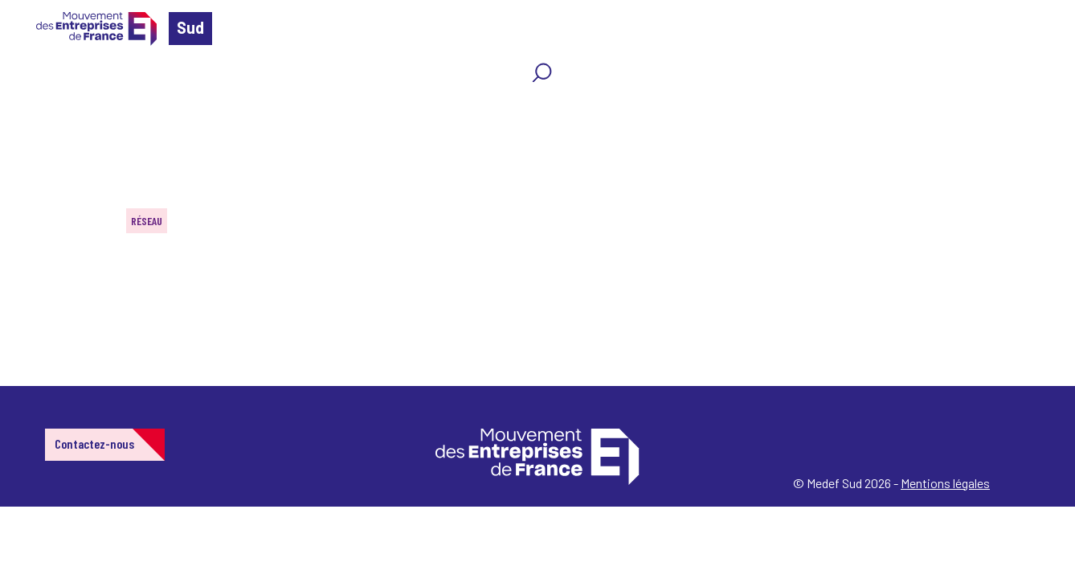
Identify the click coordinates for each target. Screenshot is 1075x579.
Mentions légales (945, 483)
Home (35, 108)
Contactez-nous (94, 443)
